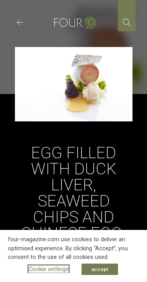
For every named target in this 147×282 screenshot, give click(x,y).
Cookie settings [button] (49, 269)
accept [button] (99, 269)
